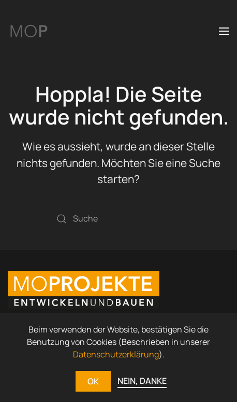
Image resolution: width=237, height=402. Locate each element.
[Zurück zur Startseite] (28, 31)
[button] (224, 31)
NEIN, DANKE (142, 380)
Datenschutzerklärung (116, 354)
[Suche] (118, 219)
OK (93, 381)
